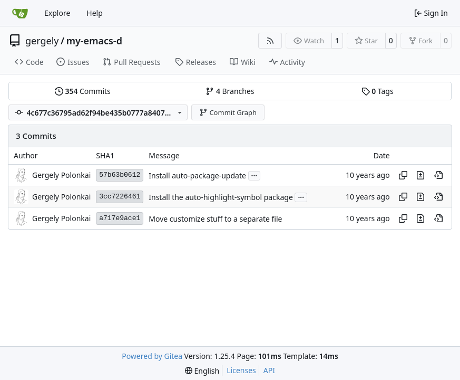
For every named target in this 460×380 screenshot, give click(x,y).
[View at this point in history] (438, 175)
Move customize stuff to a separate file (215, 219)
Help (94, 13)
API (269, 370)
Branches (229, 91)
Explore (57, 13)
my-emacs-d (94, 40)
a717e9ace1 (119, 218)
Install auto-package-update (197, 175)
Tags (377, 91)
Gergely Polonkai (61, 175)
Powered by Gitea (152, 356)
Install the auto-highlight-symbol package (221, 197)
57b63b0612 (119, 175)
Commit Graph (228, 112)
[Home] (20, 13)
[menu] (202, 371)
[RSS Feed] (270, 41)
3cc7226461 (119, 197)
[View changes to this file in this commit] (420, 175)
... (254, 174)
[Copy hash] (403, 175)
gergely (42, 40)
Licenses (241, 370)
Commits (83, 91)
